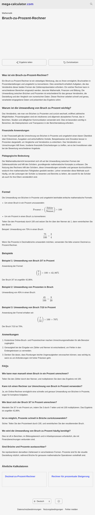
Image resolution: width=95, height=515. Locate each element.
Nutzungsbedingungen (53, 509)
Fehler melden (71, 509)
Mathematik (7, 13)
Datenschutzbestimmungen (29, 509)
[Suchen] (91, 4)
